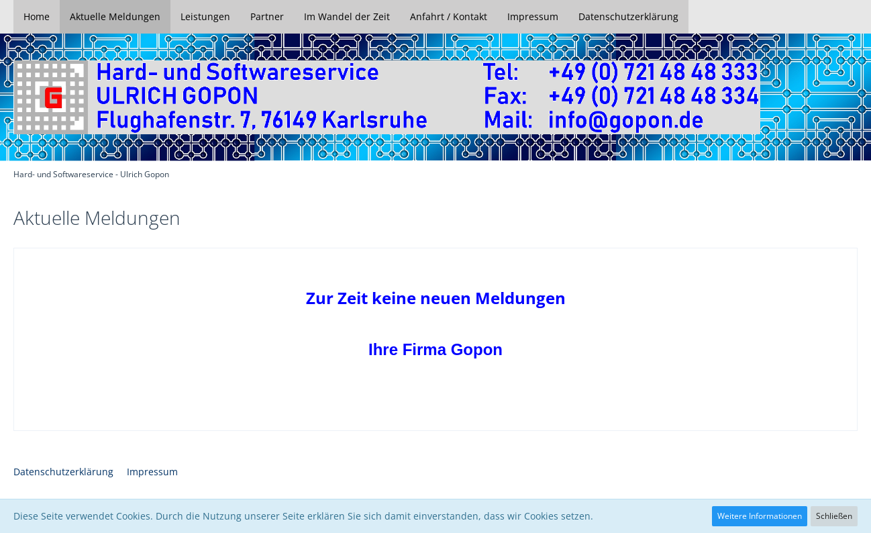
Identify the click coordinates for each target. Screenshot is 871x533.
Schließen (834, 516)
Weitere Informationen (759, 516)
